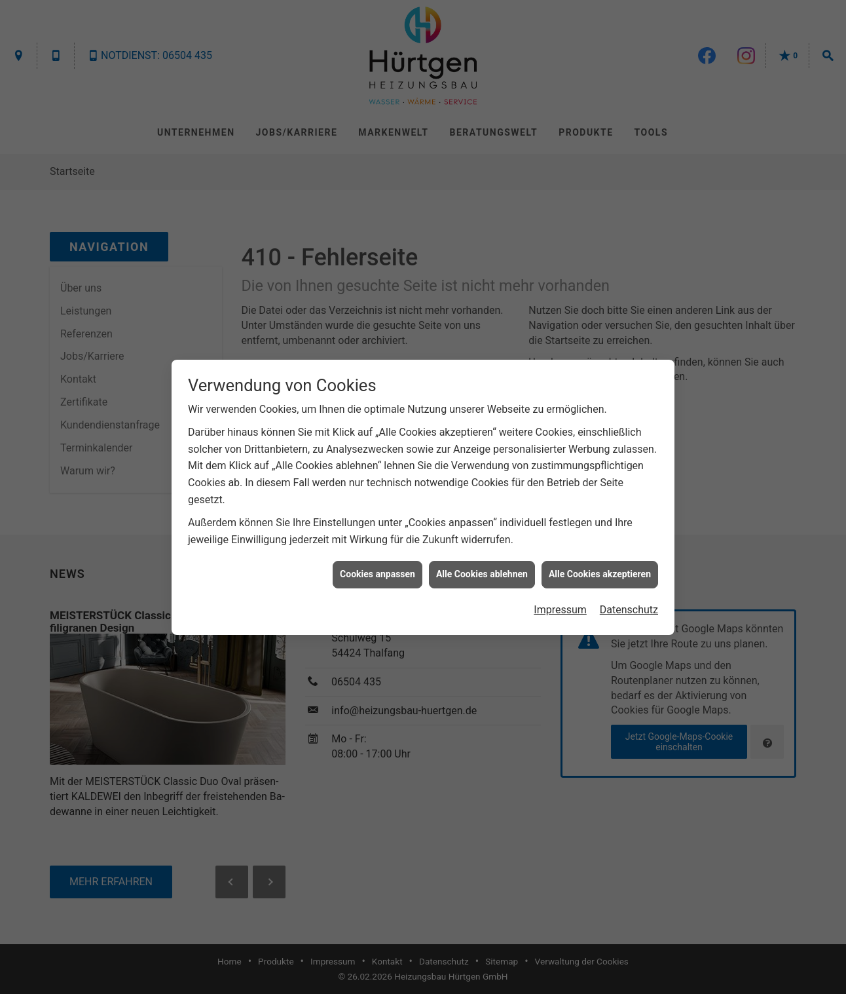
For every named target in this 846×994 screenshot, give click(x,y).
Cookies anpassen (377, 567)
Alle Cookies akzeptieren (600, 567)
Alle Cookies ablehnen (482, 567)
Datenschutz (629, 602)
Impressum (560, 602)
